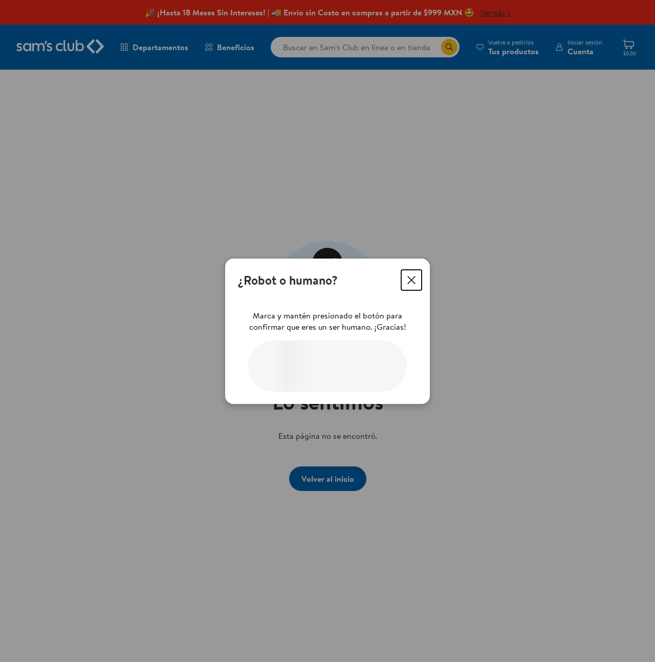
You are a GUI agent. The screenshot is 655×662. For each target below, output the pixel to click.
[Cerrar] (411, 280)
